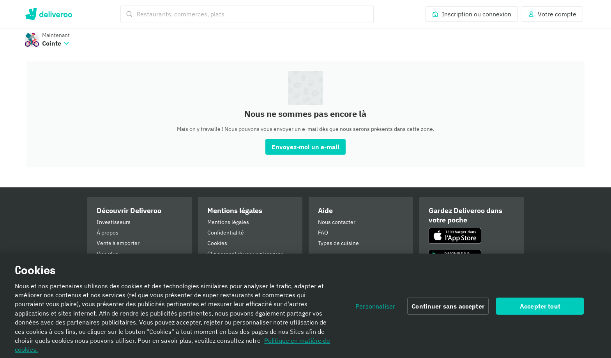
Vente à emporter (118, 243)
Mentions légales (228, 222)
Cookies (217, 243)
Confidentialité (225, 232)
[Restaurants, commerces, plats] (247, 14)
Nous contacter (336, 222)
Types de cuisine (338, 243)
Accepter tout (540, 308)
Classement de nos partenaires (245, 253)
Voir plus (107, 253)
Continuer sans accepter (447, 308)
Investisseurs (114, 222)
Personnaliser (375, 308)
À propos (107, 232)
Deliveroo (48, 14)
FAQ (323, 232)
